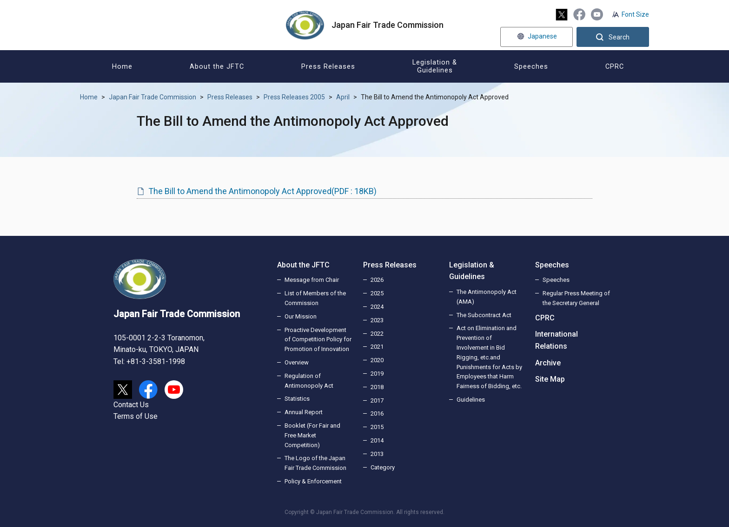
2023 (377, 320)
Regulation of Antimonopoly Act (309, 380)
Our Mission (301, 316)
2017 (377, 400)
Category (383, 467)
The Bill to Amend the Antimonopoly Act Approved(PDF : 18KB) (262, 191)
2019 (377, 373)
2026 (377, 279)
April (343, 97)
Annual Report (304, 412)
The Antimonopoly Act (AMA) (487, 296)
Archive (548, 362)
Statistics (297, 398)
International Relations (556, 340)
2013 (377, 453)
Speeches (552, 264)
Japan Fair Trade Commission (152, 97)
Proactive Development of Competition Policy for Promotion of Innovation (318, 339)
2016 (377, 413)
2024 (377, 306)
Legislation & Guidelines (471, 270)
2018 (377, 387)
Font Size (635, 14)
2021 (377, 346)
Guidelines (471, 399)
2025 (377, 293)
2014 (377, 440)
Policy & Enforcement (313, 481)
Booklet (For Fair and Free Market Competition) (312, 435)
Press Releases (229, 97)
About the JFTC (303, 264)
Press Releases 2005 (294, 97)
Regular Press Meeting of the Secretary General (576, 298)
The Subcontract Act (484, 315)
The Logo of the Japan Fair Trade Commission (315, 463)
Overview (297, 362)
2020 (377, 360)
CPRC (545, 317)
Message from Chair (312, 279)
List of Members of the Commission (315, 298)
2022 (377, 333)
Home (89, 97)
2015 (377, 426)
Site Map (550, 379)
